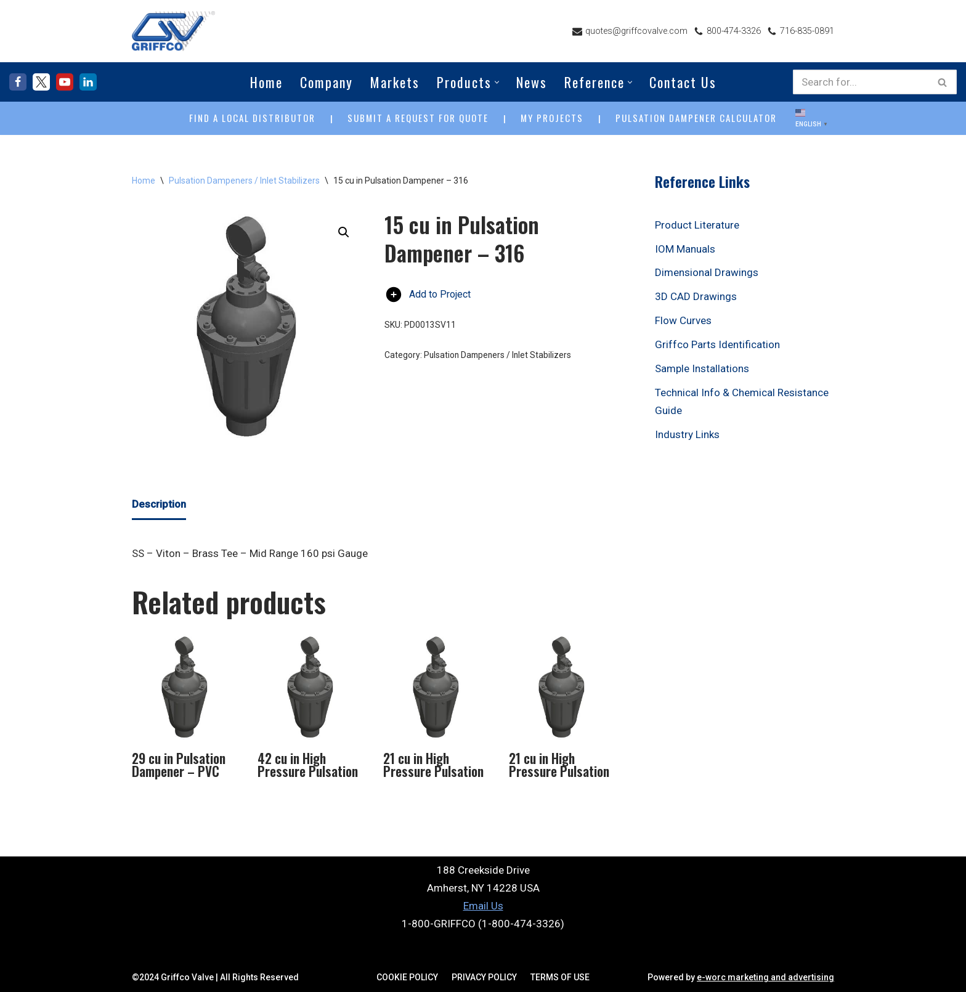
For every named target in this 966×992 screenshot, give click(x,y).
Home (266, 81)
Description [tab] (159, 504)
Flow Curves (683, 320)
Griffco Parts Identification (717, 344)
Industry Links (687, 434)
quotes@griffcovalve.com (636, 31)
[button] (497, 82)
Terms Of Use (560, 977)
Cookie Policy (407, 977)
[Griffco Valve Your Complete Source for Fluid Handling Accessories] (173, 31)
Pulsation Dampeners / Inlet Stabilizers (244, 180)
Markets (395, 81)
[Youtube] (64, 82)
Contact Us (682, 81)
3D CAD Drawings (696, 296)
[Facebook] (17, 82)
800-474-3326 (734, 31)
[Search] (861, 82)
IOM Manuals (685, 249)
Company (326, 81)
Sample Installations (702, 368)
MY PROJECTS (552, 117)
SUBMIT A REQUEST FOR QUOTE (418, 117)
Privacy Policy (484, 977)
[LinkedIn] (88, 82)
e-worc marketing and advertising (765, 977)
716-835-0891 (807, 31)
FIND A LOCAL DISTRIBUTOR (252, 117)
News (531, 81)
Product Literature (697, 225)
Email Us (483, 906)
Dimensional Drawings (706, 272)
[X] (41, 82)
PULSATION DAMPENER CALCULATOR (696, 117)
